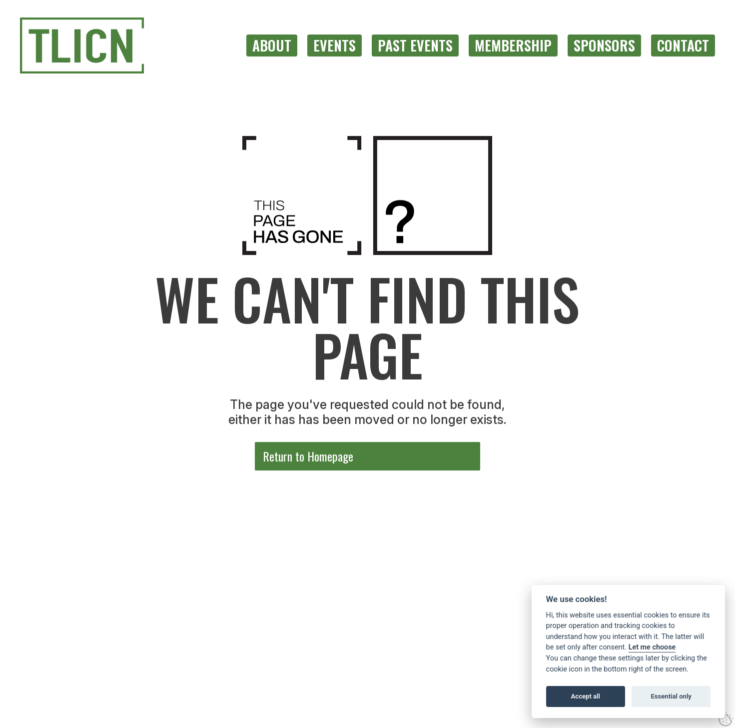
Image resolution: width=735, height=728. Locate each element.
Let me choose (652, 647)
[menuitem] (271, 45)
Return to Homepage (308, 456)
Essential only (671, 696)
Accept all (585, 696)
